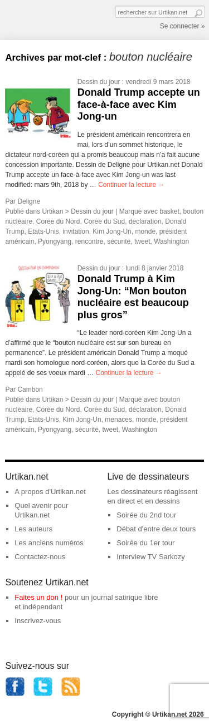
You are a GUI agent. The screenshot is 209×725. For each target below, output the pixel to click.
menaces (118, 419)
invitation (75, 231)
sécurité (118, 241)
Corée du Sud (104, 221)
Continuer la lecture (131, 185)
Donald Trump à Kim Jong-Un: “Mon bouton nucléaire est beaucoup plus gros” (133, 296)
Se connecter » (182, 26)
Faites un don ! (38, 597)
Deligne (28, 201)
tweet (142, 241)
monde (145, 231)
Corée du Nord (58, 221)
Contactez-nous (39, 557)
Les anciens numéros (49, 543)
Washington (171, 241)
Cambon (29, 389)
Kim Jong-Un (112, 231)
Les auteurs (33, 529)
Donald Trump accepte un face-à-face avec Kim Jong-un (138, 104)
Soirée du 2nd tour (146, 515)
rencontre (89, 241)
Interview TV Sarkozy (150, 557)
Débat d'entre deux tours (156, 529)
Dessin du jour (98, 82)
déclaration (145, 221)
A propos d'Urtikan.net (50, 491)
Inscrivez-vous (37, 621)
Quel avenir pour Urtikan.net (41, 510)
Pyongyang (54, 241)
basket (169, 211)
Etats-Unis (43, 231)
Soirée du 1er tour (145, 543)
